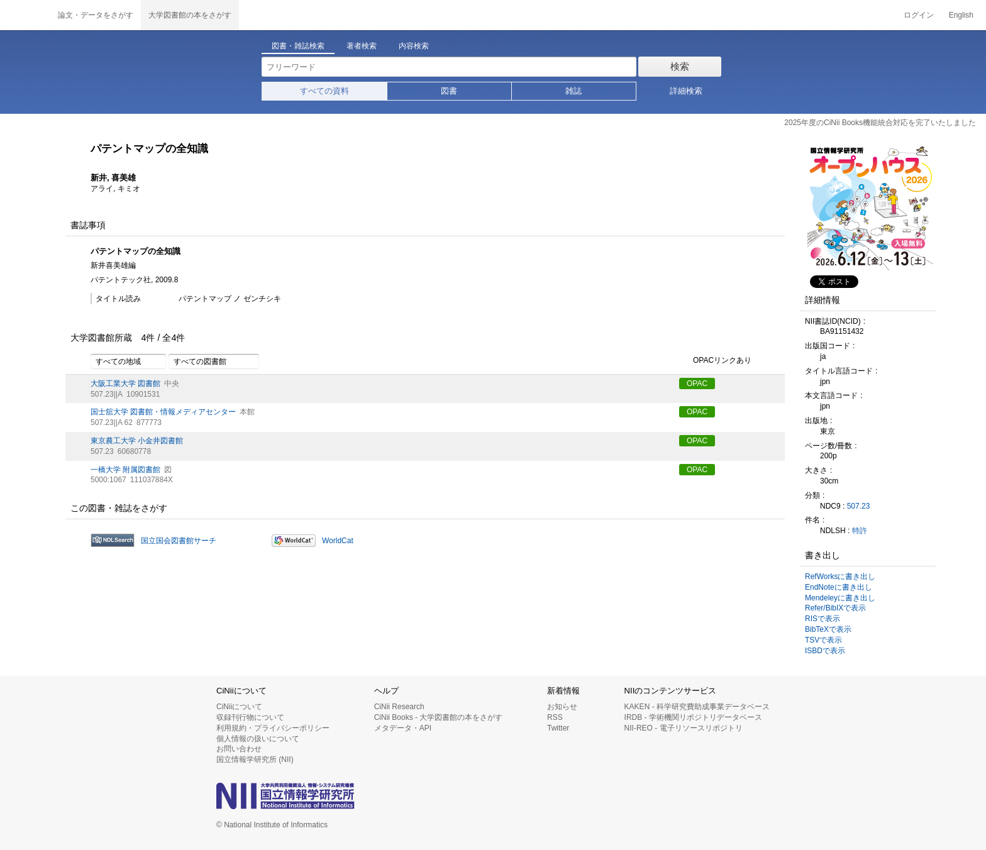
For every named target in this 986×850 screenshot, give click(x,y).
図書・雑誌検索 (298, 45)
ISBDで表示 (825, 650)
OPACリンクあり (715, 361)
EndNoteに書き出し (838, 587)
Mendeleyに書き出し (840, 597)
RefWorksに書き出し (840, 576)
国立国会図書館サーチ (178, 540)
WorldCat (337, 540)
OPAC (697, 383)
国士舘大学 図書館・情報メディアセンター (163, 411)
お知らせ (562, 706)
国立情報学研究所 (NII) (255, 759)
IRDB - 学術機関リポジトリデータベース (693, 717)
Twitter (558, 728)
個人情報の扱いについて (257, 738)
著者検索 (361, 45)
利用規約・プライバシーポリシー (273, 728)
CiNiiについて (239, 706)
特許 (859, 530)
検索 (679, 66)
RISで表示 (822, 618)
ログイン (919, 15)
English (961, 15)
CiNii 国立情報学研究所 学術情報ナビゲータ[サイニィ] (25, 15)
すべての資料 (324, 91)
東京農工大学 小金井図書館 (137, 440)
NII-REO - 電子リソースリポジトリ (683, 728)
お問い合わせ (239, 748)
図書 (449, 91)
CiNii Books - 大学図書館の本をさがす (438, 717)
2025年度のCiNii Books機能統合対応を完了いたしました (880, 122)
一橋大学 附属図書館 (125, 469)
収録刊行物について (250, 717)
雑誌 (573, 91)
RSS (555, 717)
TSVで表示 (823, 640)
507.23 (858, 506)
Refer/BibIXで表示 (835, 608)
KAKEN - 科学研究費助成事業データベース (697, 706)
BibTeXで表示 (828, 629)
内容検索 (414, 45)
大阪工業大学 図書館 (125, 383)
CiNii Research (399, 706)
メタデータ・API (402, 728)
